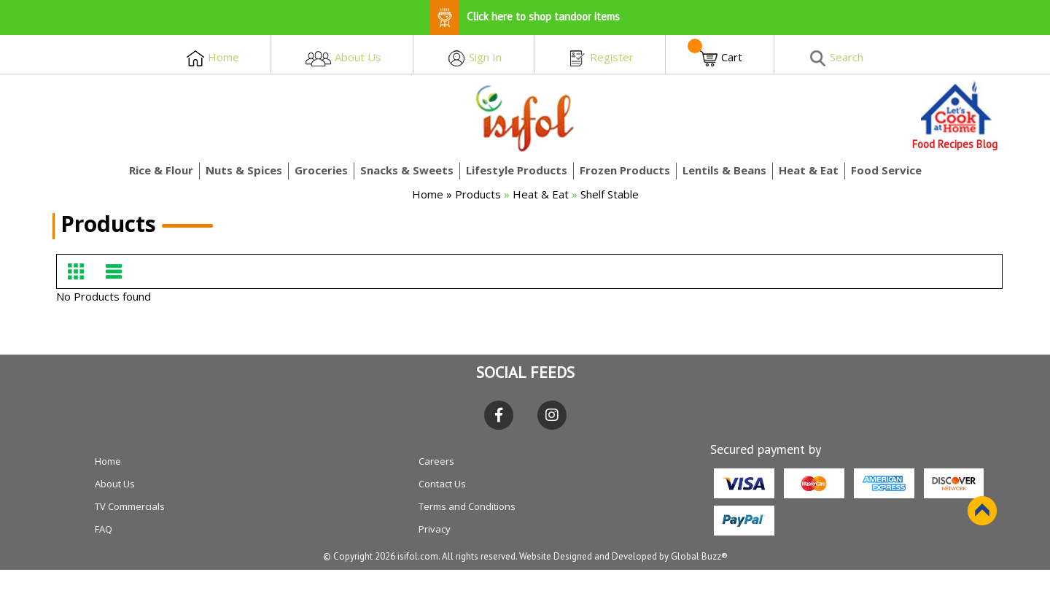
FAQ (103, 529)
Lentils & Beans (724, 170)
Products (479, 194)
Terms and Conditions (467, 506)
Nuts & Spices (244, 170)
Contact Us (442, 483)
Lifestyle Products (516, 170)
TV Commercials (130, 506)
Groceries (321, 170)
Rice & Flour (161, 170)
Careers (436, 461)
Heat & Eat (809, 170)
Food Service (886, 170)
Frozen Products (625, 170)
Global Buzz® (699, 556)
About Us (115, 483)
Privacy (435, 529)
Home (427, 194)
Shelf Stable (609, 194)
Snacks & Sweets (407, 170)
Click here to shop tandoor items (525, 16)
